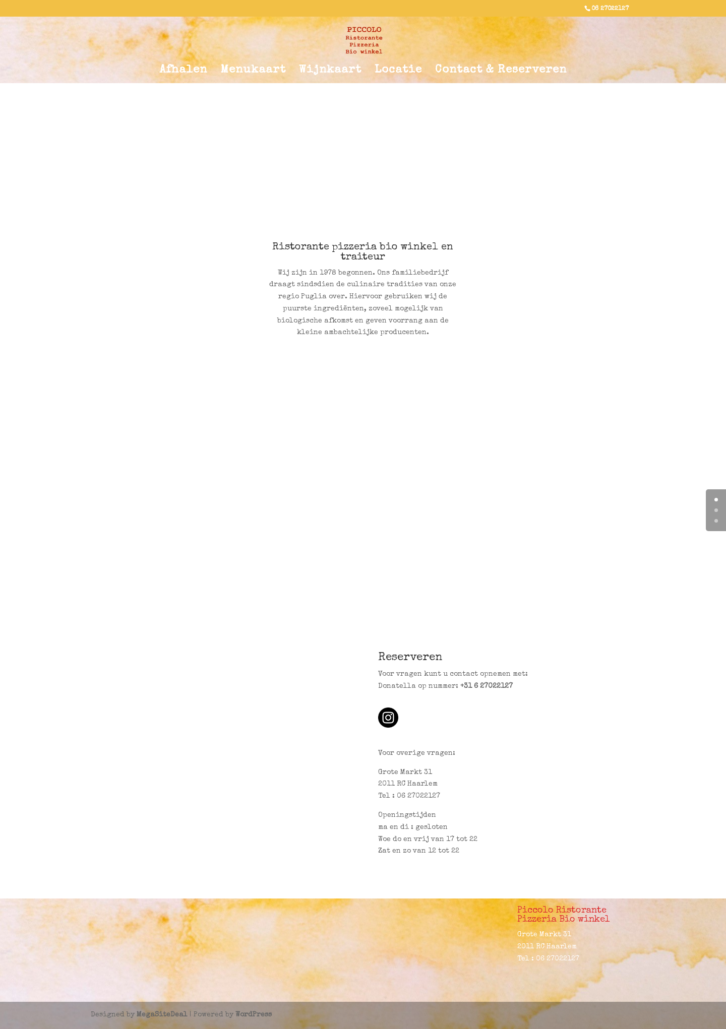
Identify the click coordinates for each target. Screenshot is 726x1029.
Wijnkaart (330, 71)
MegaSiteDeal (162, 1014)
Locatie (398, 71)
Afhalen (183, 71)
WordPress (253, 1014)
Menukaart (253, 71)
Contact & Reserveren (501, 71)
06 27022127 (610, 9)
